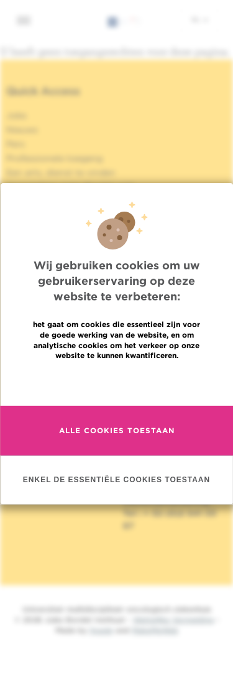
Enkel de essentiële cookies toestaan (116, 480)
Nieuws (22, 130)
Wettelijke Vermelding (173, 619)
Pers (15, 144)
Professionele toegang (54, 158)
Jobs (16, 115)
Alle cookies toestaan (117, 431)
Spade (101, 630)
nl (199, 19)
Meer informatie (116, 383)
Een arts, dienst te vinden (61, 172)
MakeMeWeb (155, 630)
